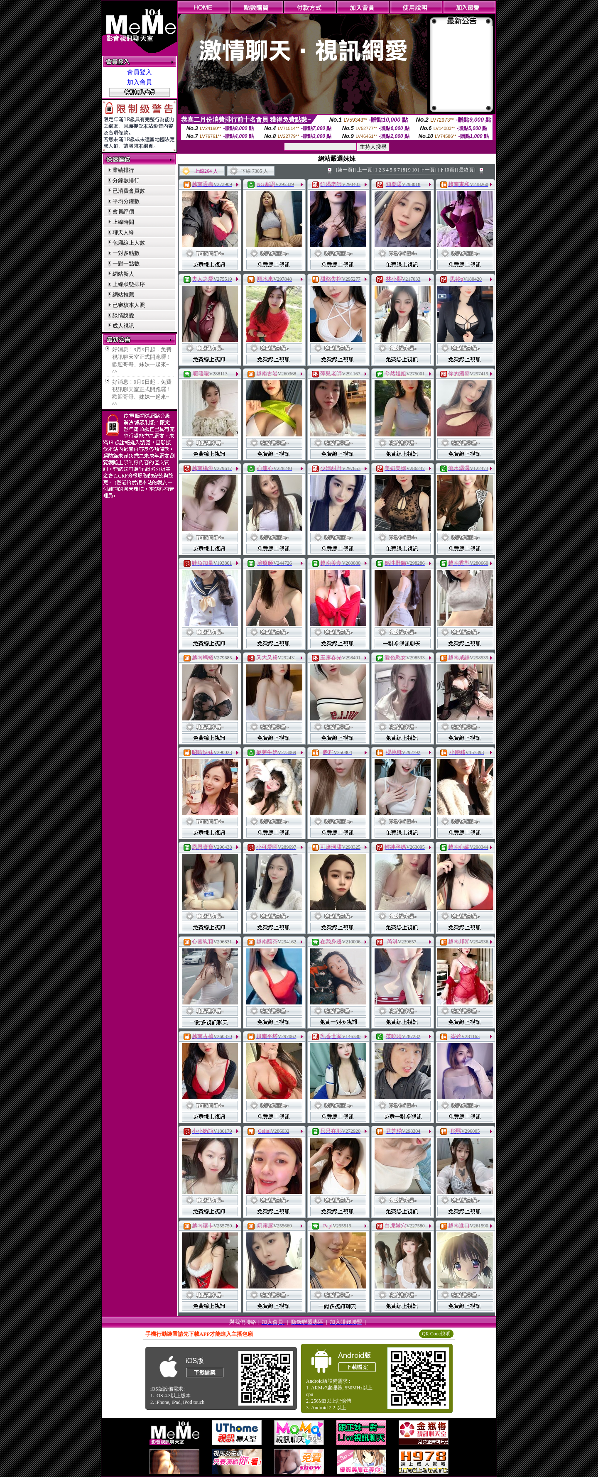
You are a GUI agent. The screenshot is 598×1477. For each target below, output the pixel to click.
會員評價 (123, 211)
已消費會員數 (129, 191)
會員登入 (139, 72)
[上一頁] (364, 170)
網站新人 (123, 274)
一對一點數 (126, 263)
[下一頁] (427, 170)
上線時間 (123, 222)
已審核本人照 (129, 305)
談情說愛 (123, 315)
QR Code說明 (436, 1334)
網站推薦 (123, 294)
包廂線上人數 (129, 243)
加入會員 (139, 82)
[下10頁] (447, 170)
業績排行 (123, 170)
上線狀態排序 (129, 284)
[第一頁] (345, 170)
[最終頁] (466, 170)
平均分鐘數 (126, 201)
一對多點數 (126, 253)
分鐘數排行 (126, 180)
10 (414, 170)
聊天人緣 (123, 232)
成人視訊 (123, 326)
